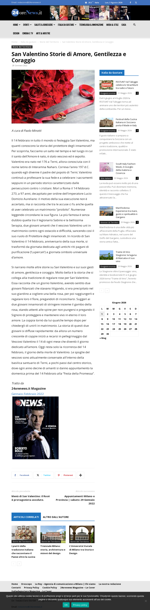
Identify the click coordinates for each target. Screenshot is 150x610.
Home (16, 24)
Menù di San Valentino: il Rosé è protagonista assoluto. (31, 497)
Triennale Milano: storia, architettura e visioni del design (52, 549)
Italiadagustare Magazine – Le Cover (32, 591)
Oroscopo (26, 584)
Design (16, 33)
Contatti (16, 587)
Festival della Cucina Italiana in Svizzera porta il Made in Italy (126, 122)
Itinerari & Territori (109, 222)
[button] (134, 25)
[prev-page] (14, 564)
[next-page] (19, 564)
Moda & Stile (112, 24)
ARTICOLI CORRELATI (26, 517)
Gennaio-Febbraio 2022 (28, 394)
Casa (123, 24)
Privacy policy (80, 605)
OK (66, 605)
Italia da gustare (67, 24)
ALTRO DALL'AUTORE (56, 517)
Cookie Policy (49, 587)
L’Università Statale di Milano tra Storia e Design (81, 549)
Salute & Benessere (44, 24)
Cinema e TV (27, 33)
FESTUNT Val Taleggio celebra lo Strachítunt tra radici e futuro (127, 85)
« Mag (102, 338)
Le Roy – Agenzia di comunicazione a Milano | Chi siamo (65, 584)
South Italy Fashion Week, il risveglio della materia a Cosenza (126, 168)
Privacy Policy (31, 587)
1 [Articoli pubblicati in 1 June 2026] (102, 314)
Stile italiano (106, 178)
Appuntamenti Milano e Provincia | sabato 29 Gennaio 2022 (75, 499)
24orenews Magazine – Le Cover (77, 587)
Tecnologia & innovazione (91, 24)
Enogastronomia (108, 93)
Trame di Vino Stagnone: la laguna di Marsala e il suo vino (126, 256)
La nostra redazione (110, 584)
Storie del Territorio (49, 41)
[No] (145, 601)
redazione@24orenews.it (29, 2)
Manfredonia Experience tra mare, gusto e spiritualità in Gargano (126, 212)
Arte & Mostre (43, 33)
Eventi (27, 24)
